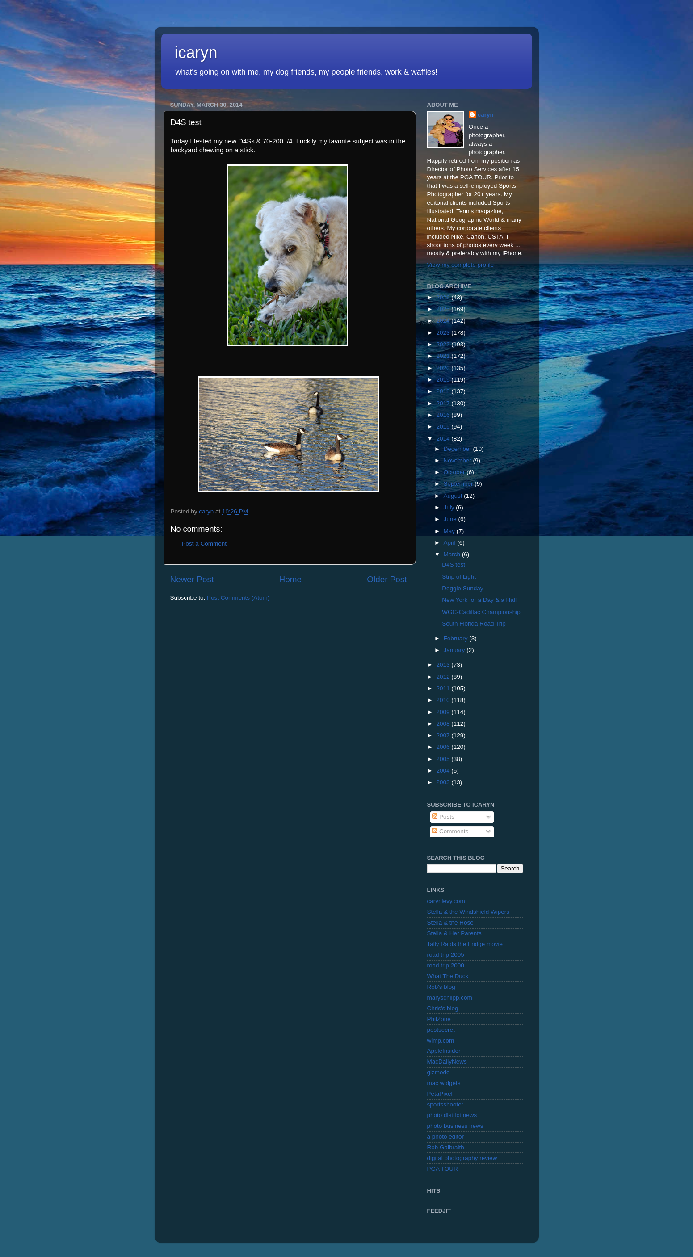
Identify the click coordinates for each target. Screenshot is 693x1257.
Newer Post (192, 579)
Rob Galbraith (445, 1147)
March (453, 554)
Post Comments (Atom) (238, 597)
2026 (443, 297)
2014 (443, 438)
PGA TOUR (442, 1168)
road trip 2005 (445, 954)
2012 (443, 676)
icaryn (196, 52)
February (457, 638)
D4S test (453, 564)
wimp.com (440, 1040)
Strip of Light (459, 576)
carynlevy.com (446, 901)
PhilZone (439, 1019)
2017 (443, 403)
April (451, 542)
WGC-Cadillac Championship (481, 612)
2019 (443, 379)
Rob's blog (441, 987)
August (454, 495)
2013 (443, 664)
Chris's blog (442, 1008)
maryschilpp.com (449, 997)
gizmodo (438, 1072)
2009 (443, 712)
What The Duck (448, 976)
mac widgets (444, 1083)
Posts (443, 816)
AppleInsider (444, 1050)
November (458, 460)
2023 (443, 332)
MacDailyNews (447, 1061)
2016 (443, 415)
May (450, 531)
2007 (443, 735)
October (455, 472)
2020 (443, 368)
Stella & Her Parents (454, 933)
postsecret (441, 1029)
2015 (443, 426)
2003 (443, 782)
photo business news (455, 1125)
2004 (443, 770)
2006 (443, 747)
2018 (443, 391)
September (459, 483)
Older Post (387, 579)
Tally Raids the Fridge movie (465, 944)
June (451, 519)
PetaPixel (440, 1093)
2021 (443, 356)
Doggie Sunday (462, 588)
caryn (486, 114)
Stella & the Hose (450, 922)
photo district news (452, 1115)
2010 (443, 700)
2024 (443, 320)
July (450, 507)
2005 (443, 759)
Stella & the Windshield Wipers (468, 911)
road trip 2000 (445, 965)
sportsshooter (445, 1104)
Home (290, 579)
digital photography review (462, 1158)
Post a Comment (204, 543)
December (458, 449)
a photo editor (445, 1136)
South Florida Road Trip (474, 623)
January (455, 650)
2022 (443, 344)
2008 (443, 723)
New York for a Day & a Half (479, 600)
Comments (450, 831)
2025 (443, 309)
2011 (443, 688)
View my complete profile (460, 264)
